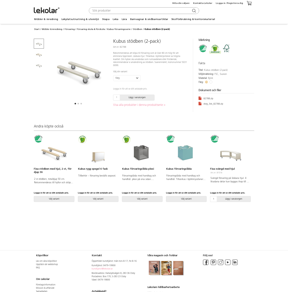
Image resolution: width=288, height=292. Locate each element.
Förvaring (70, 29)
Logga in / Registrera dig (229, 3)
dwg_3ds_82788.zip (211, 103)
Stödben (137, 29)
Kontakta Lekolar (202, 3)
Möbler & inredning (46, 19)
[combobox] (143, 11)
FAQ (38, 268)
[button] (75, 103)
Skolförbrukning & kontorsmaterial (193, 19)
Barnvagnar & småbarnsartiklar (149, 19)
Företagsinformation (45, 285)
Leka (115, 19)
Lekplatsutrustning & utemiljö (80, 19)
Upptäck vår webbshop (47, 264)
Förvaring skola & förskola (91, 29)
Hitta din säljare (181, 3)
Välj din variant (120, 72)
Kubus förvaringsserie (119, 29)
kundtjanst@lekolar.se (102, 269)
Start (36, 29)
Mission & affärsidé (45, 288)
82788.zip (206, 98)
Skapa (105, 19)
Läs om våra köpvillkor (46, 261)
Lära (124, 19)
